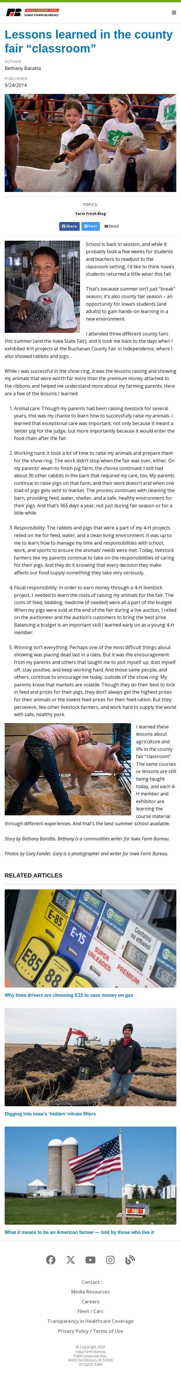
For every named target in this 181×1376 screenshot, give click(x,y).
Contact (90, 1282)
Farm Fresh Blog (91, 213)
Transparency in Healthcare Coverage (90, 1321)
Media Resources (90, 1291)
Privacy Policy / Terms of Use (90, 1331)
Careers (91, 1301)
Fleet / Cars (90, 1311)
